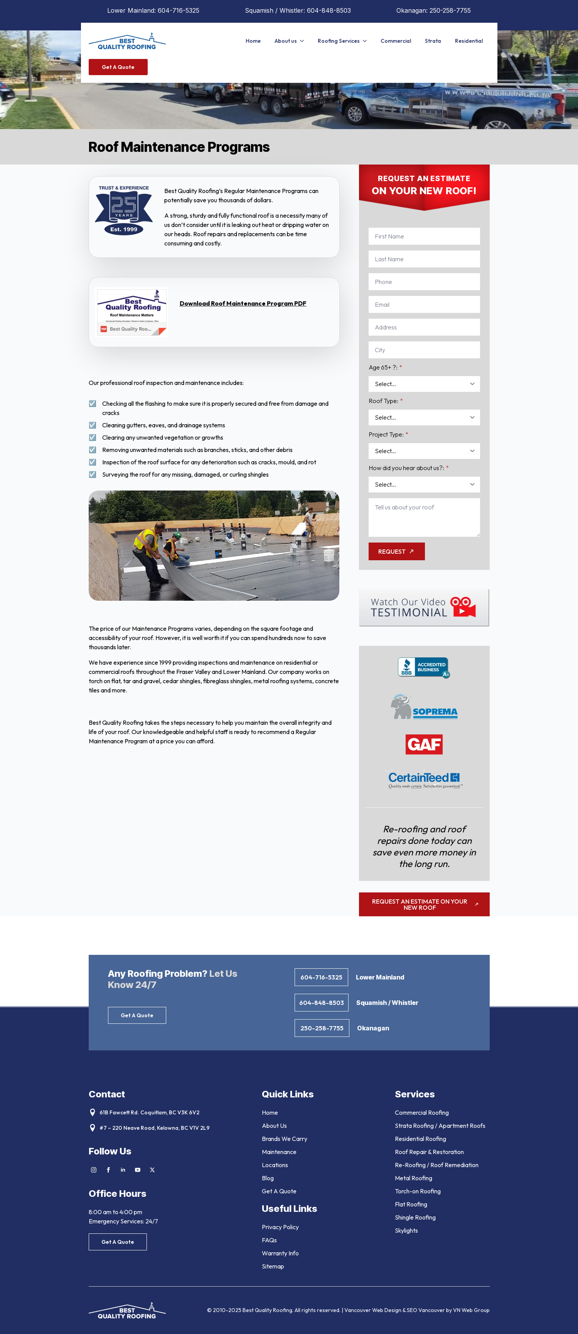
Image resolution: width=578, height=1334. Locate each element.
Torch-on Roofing (418, 1191)
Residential (469, 40)
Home (253, 40)
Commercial (396, 40)
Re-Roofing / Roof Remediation (437, 1165)
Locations (275, 1165)
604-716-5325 (178, 10)
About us (286, 40)
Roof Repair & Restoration (429, 1152)
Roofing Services (339, 40)
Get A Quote (279, 1191)
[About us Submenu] (304, 40)
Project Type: (388, 434)
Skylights (406, 1230)
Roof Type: (386, 401)
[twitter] (152, 1170)
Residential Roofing (420, 1138)
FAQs (269, 1240)
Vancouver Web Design (373, 1310)
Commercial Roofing (422, 1112)
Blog (268, 1178)
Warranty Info (280, 1253)
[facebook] (108, 1170)
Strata (433, 40)
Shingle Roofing (415, 1217)
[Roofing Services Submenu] (367, 40)
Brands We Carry (284, 1138)
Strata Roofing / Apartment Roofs (440, 1125)
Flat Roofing (411, 1204)
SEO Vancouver (426, 1310)
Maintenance (279, 1152)
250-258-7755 (450, 10)
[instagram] (94, 1170)
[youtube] (138, 1170)
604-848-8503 (329, 10)
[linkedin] (123, 1170)
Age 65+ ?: (385, 367)
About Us (274, 1125)
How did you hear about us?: (409, 468)
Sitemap (273, 1266)
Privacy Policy (280, 1227)
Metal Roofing (413, 1178)
